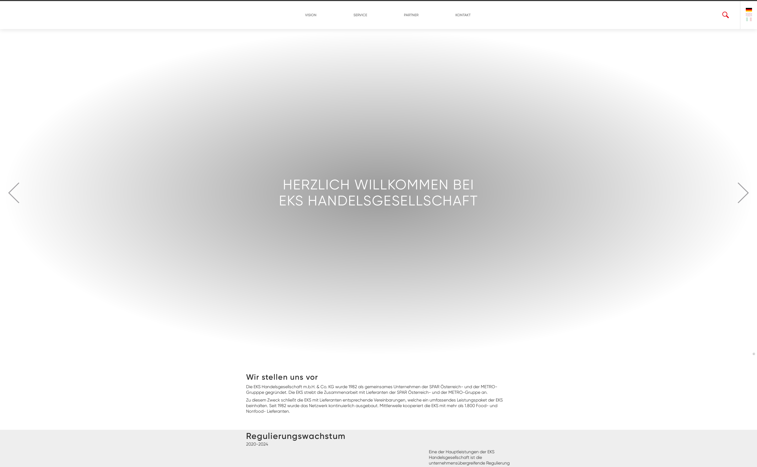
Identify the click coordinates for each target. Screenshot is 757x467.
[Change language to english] (749, 15)
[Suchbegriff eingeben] (730, 15)
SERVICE (362, 15)
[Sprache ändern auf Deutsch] (749, 10)
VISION (316, 15)
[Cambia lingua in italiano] (749, 19)
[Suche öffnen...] (725, 15)
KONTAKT (457, 15)
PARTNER (409, 15)
